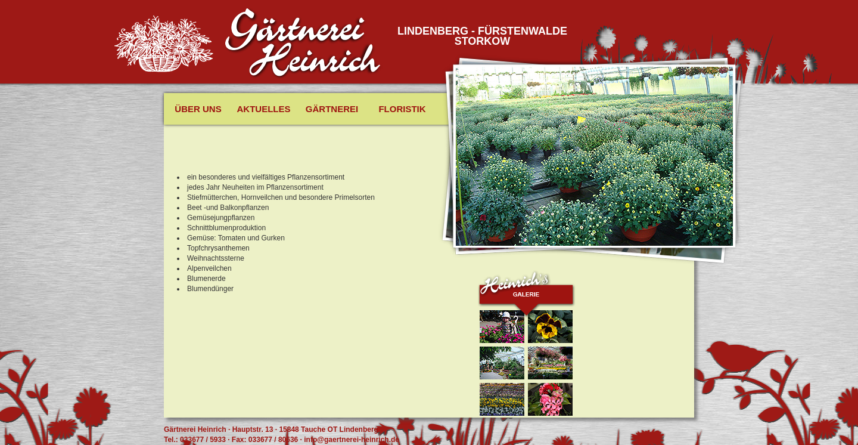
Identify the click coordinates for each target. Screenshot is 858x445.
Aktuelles (264, 109)
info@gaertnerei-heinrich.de (351, 439)
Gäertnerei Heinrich (303, 43)
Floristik (401, 109)
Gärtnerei (332, 109)
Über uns (198, 109)
